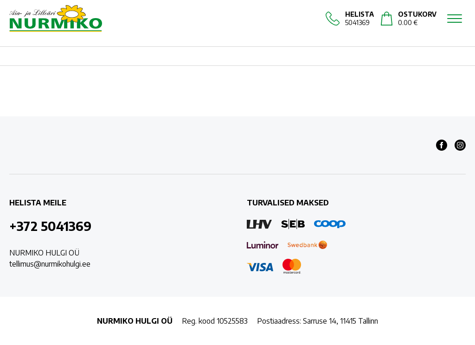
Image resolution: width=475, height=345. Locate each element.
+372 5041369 (50, 226)
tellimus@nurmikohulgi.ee (49, 263)
